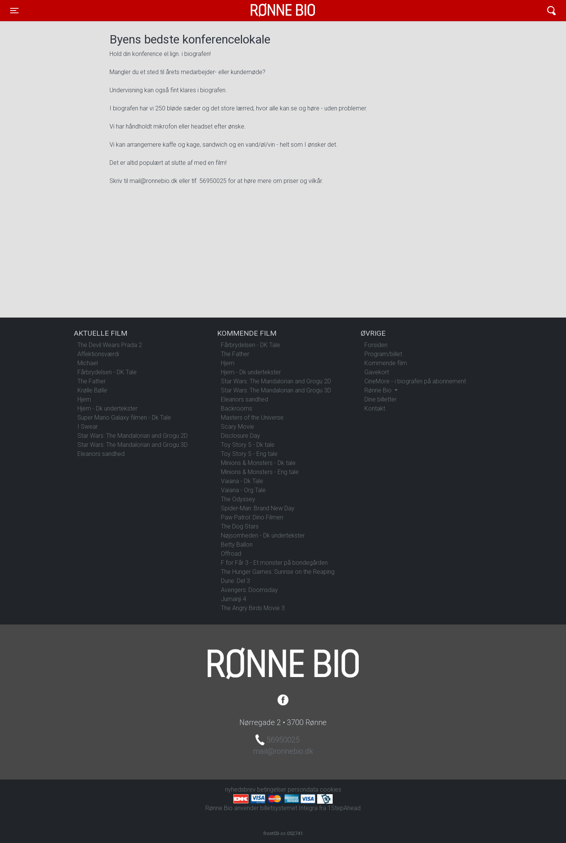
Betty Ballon (237, 544)
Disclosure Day (240, 435)
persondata (303, 789)
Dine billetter (380, 399)
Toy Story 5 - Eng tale (249, 453)
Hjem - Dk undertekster (107, 408)
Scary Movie (237, 426)
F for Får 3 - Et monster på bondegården (274, 562)
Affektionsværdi (98, 354)
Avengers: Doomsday (249, 590)
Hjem (84, 399)
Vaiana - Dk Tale (242, 481)
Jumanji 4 (233, 599)
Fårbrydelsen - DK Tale (107, 372)
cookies (330, 789)
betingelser (271, 789)
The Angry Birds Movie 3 (253, 608)
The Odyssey (238, 499)
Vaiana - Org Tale (243, 490)
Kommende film (385, 363)
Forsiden (375, 345)
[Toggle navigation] (14, 10)
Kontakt (374, 408)
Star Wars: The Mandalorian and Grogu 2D (132, 435)
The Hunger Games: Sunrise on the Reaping (278, 571)
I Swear (87, 426)
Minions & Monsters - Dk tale (258, 462)
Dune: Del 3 (235, 580)
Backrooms (236, 408)
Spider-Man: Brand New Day (258, 508)
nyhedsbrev (240, 789)
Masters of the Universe (252, 417)
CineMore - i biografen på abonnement (415, 381)
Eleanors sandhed (101, 453)
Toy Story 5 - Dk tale (248, 444)
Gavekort (376, 372)
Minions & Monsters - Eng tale (260, 472)
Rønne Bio (271, 10)
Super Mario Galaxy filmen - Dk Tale (124, 417)
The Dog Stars (240, 526)
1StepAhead (344, 808)
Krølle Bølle (92, 390)
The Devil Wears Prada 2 (109, 345)
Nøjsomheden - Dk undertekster (263, 535)
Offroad (231, 553)
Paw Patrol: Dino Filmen (252, 517)
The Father (91, 381)
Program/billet (383, 354)
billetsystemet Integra (289, 808)
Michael (87, 363)
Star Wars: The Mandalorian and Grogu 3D (132, 444)
